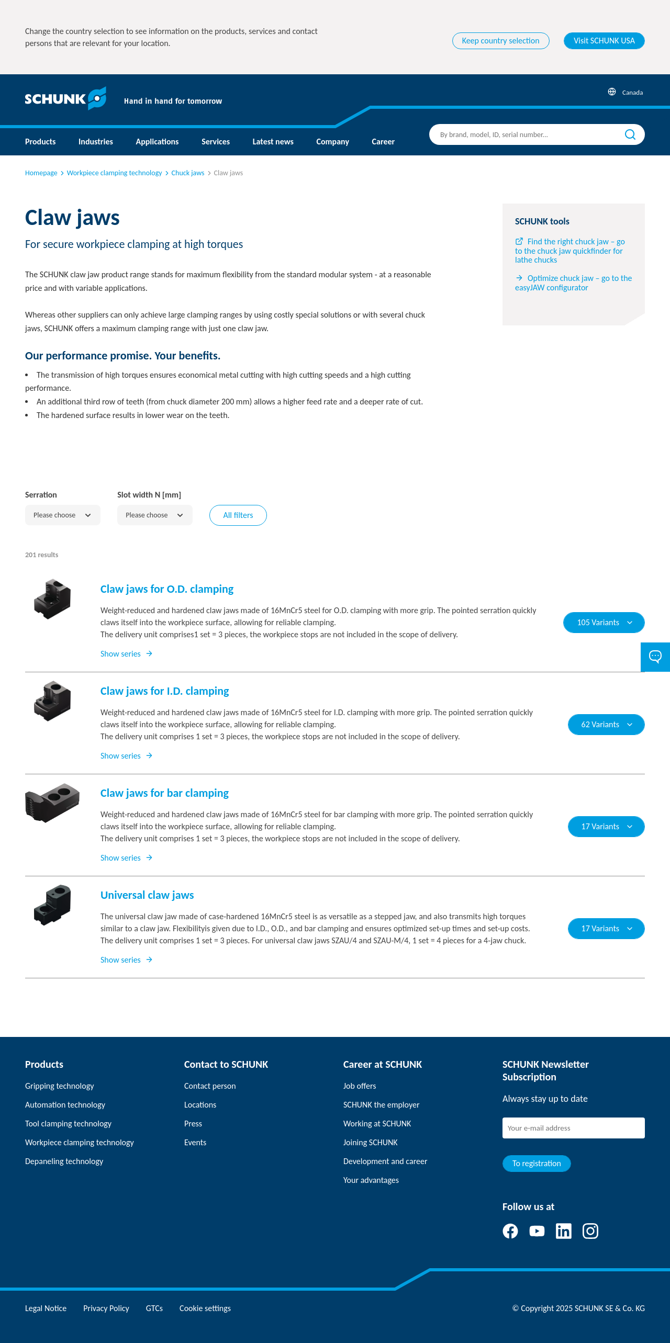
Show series (126, 654)
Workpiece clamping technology (110, 172)
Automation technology (65, 1105)
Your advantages (371, 1180)
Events (195, 1142)
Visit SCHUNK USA (604, 41)
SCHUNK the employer (381, 1105)
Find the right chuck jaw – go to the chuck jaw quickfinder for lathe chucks (570, 250)
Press (193, 1123)
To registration (536, 1163)
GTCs (154, 1308)
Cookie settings (205, 1308)
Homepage (41, 172)
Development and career (385, 1161)
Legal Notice (45, 1308)
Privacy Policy (106, 1308)
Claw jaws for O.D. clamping (166, 589)
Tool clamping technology (68, 1123)
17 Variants (608, 826)
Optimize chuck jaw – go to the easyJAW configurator (573, 282)
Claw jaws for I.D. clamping (164, 691)
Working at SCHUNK (377, 1123)
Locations (200, 1105)
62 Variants (608, 724)
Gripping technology (59, 1086)
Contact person (210, 1086)
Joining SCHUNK (370, 1142)
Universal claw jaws (147, 895)
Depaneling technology (64, 1161)
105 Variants (605, 622)
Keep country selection (501, 41)
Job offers (359, 1086)
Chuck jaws (184, 172)
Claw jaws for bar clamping (164, 793)
